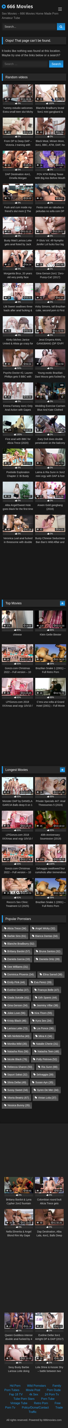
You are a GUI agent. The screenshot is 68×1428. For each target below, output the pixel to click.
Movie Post (33, 1390)
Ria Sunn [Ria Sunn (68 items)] (49, 1066)
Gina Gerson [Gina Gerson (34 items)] (17, 1005)
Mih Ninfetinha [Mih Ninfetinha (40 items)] (18, 1036)
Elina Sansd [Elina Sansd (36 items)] (52, 974)
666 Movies (17, 6)
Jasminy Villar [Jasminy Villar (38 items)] (47, 1005)
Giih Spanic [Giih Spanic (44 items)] (47, 997)
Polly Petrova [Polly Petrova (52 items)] (46, 1059)
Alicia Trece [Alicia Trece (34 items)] (16, 928)
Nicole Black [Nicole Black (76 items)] (17, 1059)
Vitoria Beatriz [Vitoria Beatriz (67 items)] (18, 1097)
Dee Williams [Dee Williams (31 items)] (17, 966)
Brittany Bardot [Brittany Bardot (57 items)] (18, 951)
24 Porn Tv (52, 1394)
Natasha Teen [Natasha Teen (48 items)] (48, 1051)
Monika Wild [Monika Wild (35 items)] (17, 1043)
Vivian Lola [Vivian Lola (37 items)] (47, 1097)
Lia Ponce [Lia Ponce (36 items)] (45, 1028)
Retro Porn (41, 1403)
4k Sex (33, 1394)
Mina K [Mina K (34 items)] (45, 1036)
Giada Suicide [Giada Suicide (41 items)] (18, 997)
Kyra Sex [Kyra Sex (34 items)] (43, 1020)
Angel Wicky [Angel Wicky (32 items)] (45, 928)
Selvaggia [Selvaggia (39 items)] (44, 1074)
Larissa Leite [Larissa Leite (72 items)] (17, 1028)
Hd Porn (15, 1385)
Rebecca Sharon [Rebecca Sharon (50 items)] (19, 1066)
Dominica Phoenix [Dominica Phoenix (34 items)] (20, 974)
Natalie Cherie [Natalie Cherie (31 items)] (47, 1043)
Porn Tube (48, 1398)
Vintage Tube (18, 1403)
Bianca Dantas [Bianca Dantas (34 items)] (46, 936)
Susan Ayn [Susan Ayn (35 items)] (44, 1082)
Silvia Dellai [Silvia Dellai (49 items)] (16, 1082)
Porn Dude (54, 1390)
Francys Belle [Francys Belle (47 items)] (48, 989)
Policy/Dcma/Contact (35, 1407)
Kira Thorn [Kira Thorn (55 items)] (43, 1013)
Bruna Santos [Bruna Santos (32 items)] (49, 951)
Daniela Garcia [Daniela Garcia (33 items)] (18, 959)
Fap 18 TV (15, 1394)
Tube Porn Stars (23, 1398)
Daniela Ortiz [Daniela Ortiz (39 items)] (49, 959)
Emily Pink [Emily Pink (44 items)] (16, 982)
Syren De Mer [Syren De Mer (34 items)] (47, 1090)
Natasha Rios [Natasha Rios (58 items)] (17, 1051)
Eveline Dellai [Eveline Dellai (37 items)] (17, 989)
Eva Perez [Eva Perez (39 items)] (42, 982)
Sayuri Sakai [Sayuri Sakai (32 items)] (17, 1074)
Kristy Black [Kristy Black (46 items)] (16, 1020)
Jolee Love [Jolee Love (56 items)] (16, 1013)
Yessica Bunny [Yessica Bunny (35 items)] (18, 1105)
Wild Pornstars (36, 1385)
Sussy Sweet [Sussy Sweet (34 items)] (17, 1090)
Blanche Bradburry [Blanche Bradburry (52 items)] (20, 943)
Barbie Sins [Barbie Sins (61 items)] (16, 936)
